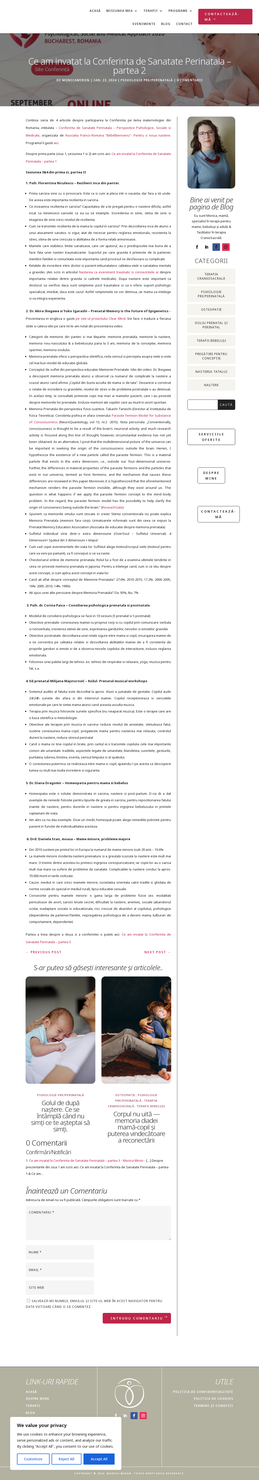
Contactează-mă (222, 17)
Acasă (95, 11)
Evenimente (144, 24)
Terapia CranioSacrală (211, 276)
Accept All (99, 1459)
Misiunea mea (119, 11)
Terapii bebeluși (151, 1106)
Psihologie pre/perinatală (147, 80)
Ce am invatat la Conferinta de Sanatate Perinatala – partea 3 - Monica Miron (86, 1160)
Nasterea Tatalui (211, 371)
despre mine (211, 475)
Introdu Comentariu (137, 1318)
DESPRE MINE (37, 1398)
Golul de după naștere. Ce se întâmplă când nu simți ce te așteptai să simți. (60, 1115)
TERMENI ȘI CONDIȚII (213, 1406)
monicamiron (76, 80)
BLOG (30, 1413)
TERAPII (33, 1406)
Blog (165, 24)
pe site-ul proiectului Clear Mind (100, 318)
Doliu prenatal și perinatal (211, 325)
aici (56, 143)
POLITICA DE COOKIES (213, 1398)
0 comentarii (190, 80)
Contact (184, 24)
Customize (33, 1459)
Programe (178, 11)
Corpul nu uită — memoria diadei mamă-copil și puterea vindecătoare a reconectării (136, 1127)
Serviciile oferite (211, 437)
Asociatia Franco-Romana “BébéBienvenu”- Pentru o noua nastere (117, 135)
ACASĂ (31, 1392)
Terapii (150, 11)
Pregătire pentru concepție (211, 356)
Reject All (66, 1459)
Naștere (211, 385)
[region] (65, 1443)
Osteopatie (125, 1095)
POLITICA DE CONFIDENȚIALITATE (203, 1392)
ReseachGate (112, 507)
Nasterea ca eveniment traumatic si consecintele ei (119, 272)
